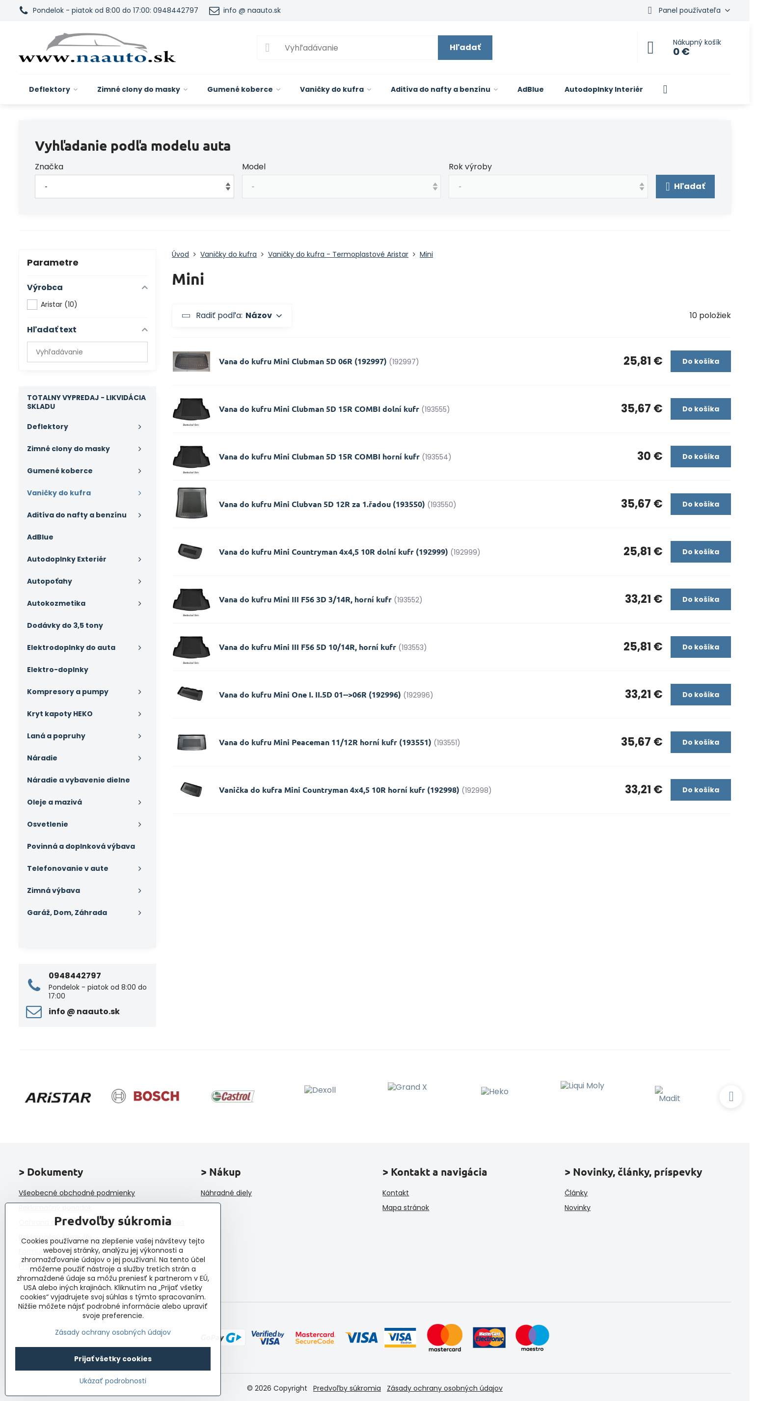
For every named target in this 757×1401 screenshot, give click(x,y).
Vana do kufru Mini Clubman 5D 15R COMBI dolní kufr (319, 409)
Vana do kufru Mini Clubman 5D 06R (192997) (303, 361)
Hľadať (465, 47)
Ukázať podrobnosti (113, 1381)
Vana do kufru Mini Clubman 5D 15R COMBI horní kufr (319, 456)
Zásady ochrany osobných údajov (445, 1388)
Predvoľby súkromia (347, 1388)
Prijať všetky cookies (113, 1359)
